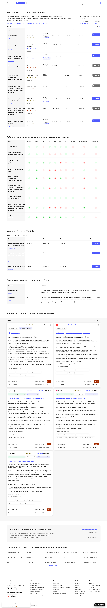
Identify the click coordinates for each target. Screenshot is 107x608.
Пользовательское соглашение (71, 604)
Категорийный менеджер (90, 552)
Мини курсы (33, 593)
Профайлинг (48, 557)
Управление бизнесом (89, 562)
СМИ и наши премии (94, 589)
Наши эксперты (79, 593)
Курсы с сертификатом (36, 585)
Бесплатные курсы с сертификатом (39, 595)
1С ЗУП (8, 562)
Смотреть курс (11, 248)
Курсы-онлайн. (16, 581)
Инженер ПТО (30, 552)
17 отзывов (29, 90)
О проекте (91, 583)
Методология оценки (94, 585)
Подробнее (11, 38)
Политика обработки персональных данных (91, 604)
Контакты (91, 587)
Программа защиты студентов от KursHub (35, 23)
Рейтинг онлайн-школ (95, 591)
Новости (77, 583)
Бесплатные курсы (35, 591)
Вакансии (77, 587)
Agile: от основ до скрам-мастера (16, 216)
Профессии (56, 589)
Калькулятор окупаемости (59, 593)
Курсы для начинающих (36, 589)
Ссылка (10, 293)
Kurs (10, 3)
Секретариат (29, 562)
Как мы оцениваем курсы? (14, 23)
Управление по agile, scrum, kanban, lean (14, 197)
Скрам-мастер (12, 146)
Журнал (77, 585)
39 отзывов (29, 80)
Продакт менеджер (50, 562)
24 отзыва (29, 70)
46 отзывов (29, 39)
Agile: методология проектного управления (15, 153)
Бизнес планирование (70, 552)
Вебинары (55, 591)
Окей (26, 601)
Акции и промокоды (80, 3)
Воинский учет (30, 557)
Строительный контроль (52, 552)
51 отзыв (29, 51)
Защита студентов (80, 591)
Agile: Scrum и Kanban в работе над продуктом (15, 162)
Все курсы (21, 3)
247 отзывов (30, 60)
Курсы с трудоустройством (37, 587)
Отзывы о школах (94, 3)
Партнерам (78, 589)
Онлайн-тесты (56, 583)
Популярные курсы (35, 583)
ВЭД (65, 557)
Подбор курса (79, 595)
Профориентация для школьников (62, 587)
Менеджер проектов (70, 562)
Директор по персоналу (90, 557)
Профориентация (57, 585)
